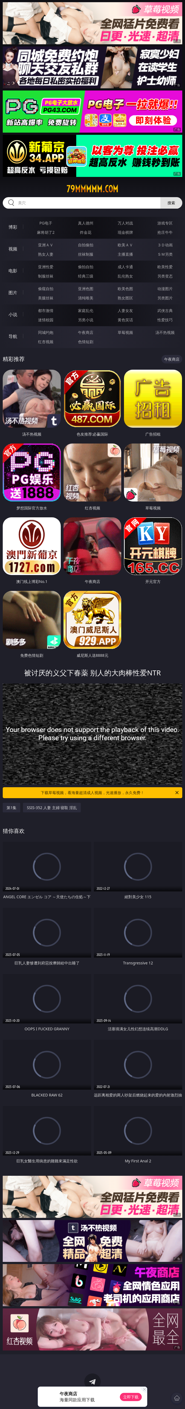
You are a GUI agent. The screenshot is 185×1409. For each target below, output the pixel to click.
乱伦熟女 (125, 276)
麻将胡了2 (45, 232)
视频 (12, 249)
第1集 (11, 807)
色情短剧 (85, 341)
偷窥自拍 (45, 288)
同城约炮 (45, 332)
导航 (12, 336)
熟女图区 (125, 298)
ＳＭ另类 (165, 254)
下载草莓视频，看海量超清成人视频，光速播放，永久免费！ (110, 792)
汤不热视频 (165, 332)
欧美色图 (125, 288)
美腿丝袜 (45, 298)
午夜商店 (85, 332)
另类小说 (85, 319)
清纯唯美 (85, 298)
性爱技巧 (165, 319)
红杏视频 (45, 341)
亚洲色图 (85, 288)
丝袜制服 (85, 254)
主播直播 (125, 254)
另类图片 (165, 298)
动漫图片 (165, 288)
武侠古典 (165, 310)
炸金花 (85, 232)
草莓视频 (125, 332)
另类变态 (165, 276)
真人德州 (85, 223)
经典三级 (85, 276)
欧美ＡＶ (125, 244)
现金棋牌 (125, 232)
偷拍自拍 (85, 266)
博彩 (12, 227)
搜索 (171, 202)
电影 (12, 271)
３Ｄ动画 (165, 244)
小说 (12, 314)
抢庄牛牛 (165, 232)
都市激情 (45, 310)
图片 (12, 293)
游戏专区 (165, 223)
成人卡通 (125, 266)
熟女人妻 (45, 254)
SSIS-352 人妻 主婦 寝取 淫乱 (52, 807)
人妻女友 (125, 310)
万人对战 (125, 223)
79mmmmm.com (92, 188)
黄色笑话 (125, 319)
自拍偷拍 (85, 244)
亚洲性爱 (45, 266)
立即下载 (130, 1396)
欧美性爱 (165, 266)
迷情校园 (45, 319)
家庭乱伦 (85, 310)
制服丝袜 (45, 276)
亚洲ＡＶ (45, 244)
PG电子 (45, 223)
